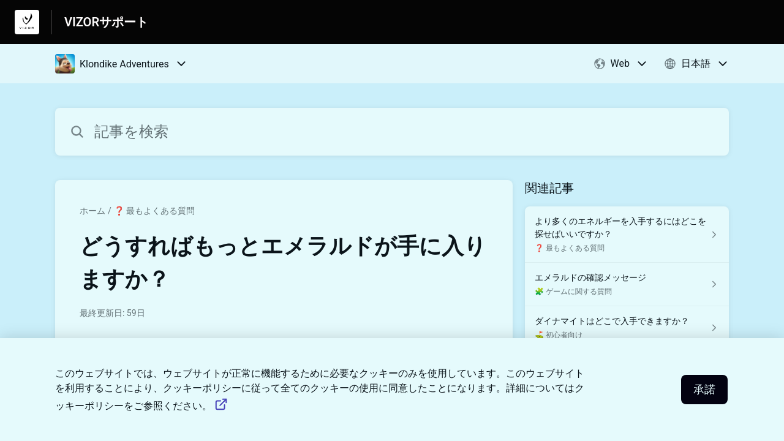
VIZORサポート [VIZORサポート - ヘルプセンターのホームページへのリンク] (106, 22)
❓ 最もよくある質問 (154, 211)
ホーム (92, 211)
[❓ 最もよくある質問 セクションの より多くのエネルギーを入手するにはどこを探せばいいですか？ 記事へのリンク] (627, 234)
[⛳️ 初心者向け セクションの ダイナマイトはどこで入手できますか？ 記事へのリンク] (627, 328)
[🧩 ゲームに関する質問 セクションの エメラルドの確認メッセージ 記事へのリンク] (627, 284)
